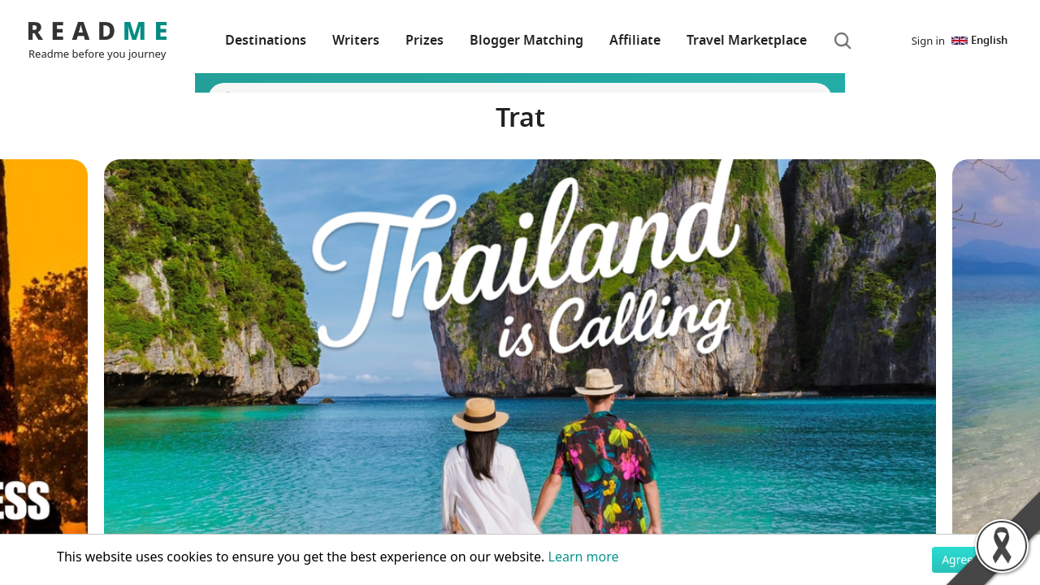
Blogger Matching (526, 40)
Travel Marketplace (747, 40)
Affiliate (635, 40)
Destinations (265, 40)
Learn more (583, 557)
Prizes (424, 40)
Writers (355, 40)
